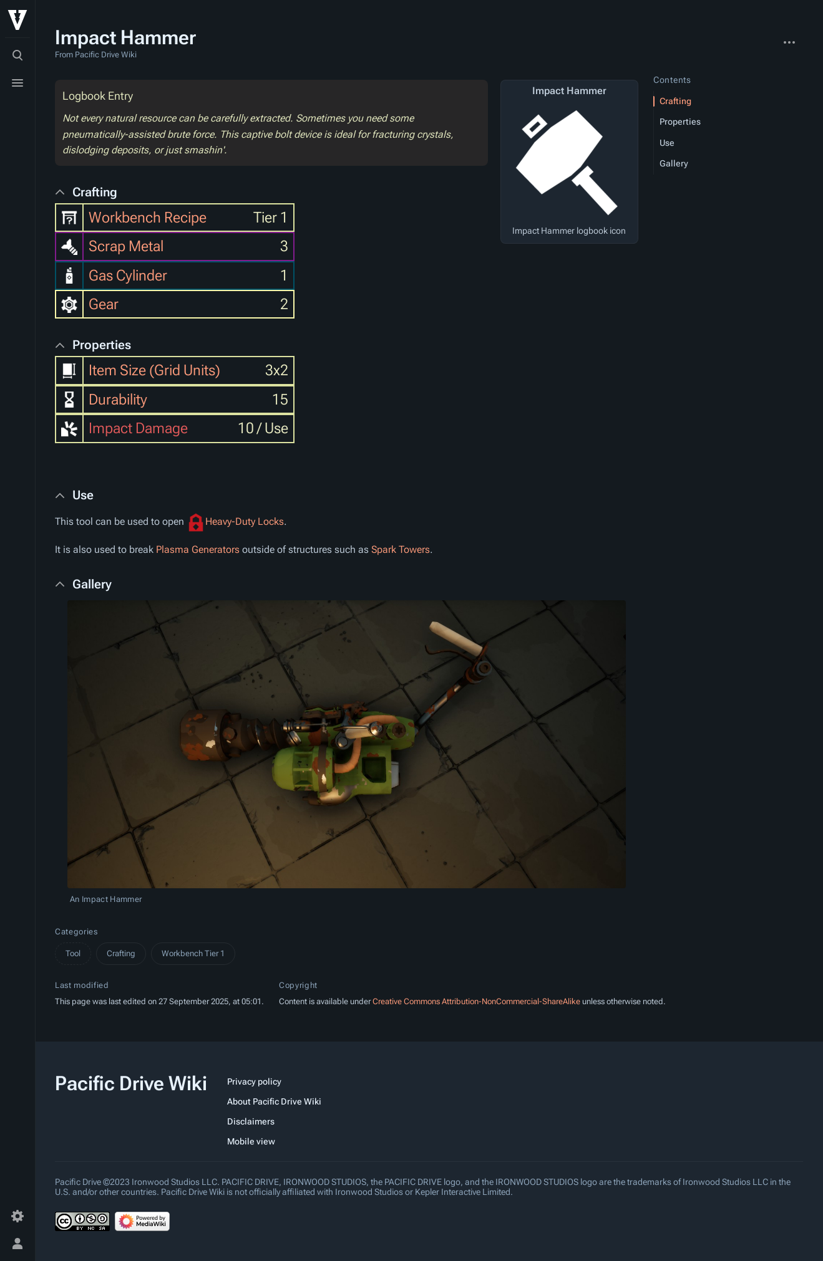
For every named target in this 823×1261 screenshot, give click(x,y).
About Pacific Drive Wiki (274, 1101)
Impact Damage (138, 428)
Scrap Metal (126, 246)
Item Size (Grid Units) (154, 370)
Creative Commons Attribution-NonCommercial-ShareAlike (476, 1001)
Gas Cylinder (128, 275)
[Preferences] (17, 1216)
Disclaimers (251, 1121)
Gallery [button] (92, 584)
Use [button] (83, 494)
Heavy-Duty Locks (244, 521)
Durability (118, 399)
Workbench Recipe (148, 217)
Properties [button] (101, 344)
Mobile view (251, 1141)
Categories (76, 931)
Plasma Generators (198, 549)
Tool (73, 953)
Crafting (121, 953)
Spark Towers (400, 549)
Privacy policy (254, 1081)
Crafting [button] (94, 192)
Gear (104, 304)
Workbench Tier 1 (193, 953)
